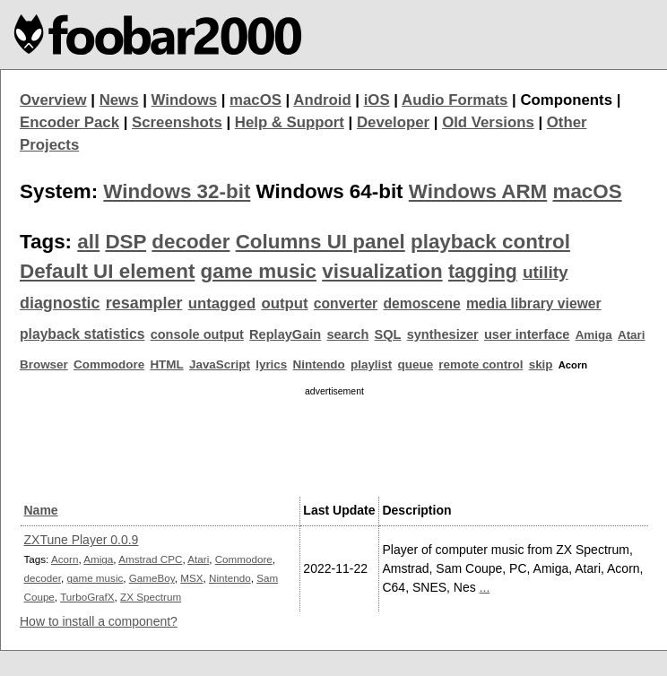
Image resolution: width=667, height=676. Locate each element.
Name (41, 510)
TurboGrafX (87, 596)
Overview (53, 99)
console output (197, 334)
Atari (631, 335)
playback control (490, 241)
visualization (382, 271)
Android (322, 99)
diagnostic (60, 303)
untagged (222, 303)
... (485, 587)
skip (541, 364)
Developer (393, 122)
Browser (44, 364)
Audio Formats (454, 99)
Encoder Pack (69, 122)
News (119, 99)
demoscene (421, 303)
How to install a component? (99, 621)
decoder (191, 241)
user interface (526, 334)
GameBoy (152, 578)
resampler (144, 303)
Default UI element (107, 271)
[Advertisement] (334, 444)
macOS (256, 99)
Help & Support (289, 122)
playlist (371, 364)
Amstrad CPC (150, 559)
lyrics (271, 364)
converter (345, 303)
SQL (388, 334)
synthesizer (443, 334)
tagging (482, 271)
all (88, 241)
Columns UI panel (320, 241)
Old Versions (488, 122)
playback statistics (82, 334)
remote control (480, 364)
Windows (185, 99)
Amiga (594, 335)
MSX (191, 578)
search (347, 334)
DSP (125, 241)
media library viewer (534, 303)
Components (566, 99)
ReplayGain (285, 334)
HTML (166, 364)
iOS (377, 99)
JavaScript (219, 364)
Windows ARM (478, 191)
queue (416, 364)
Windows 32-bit (176, 191)
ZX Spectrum (150, 596)
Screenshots (177, 122)
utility (545, 272)
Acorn (64, 559)
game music (258, 271)
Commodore (109, 364)
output (284, 303)
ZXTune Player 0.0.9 (81, 540)
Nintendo (319, 364)
